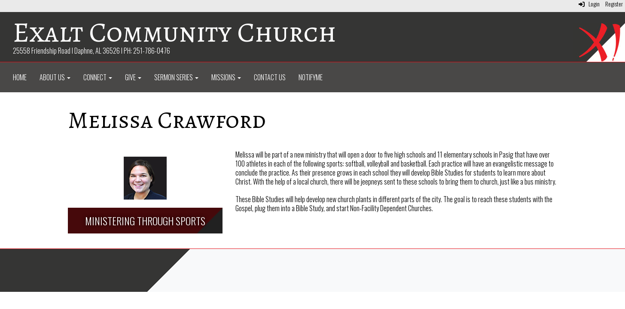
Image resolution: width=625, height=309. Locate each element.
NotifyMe (311, 77)
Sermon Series (176, 77)
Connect (97, 77)
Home (20, 77)
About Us (55, 77)
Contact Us (270, 77)
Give (133, 77)
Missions (226, 77)
